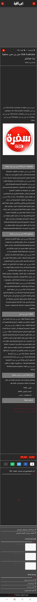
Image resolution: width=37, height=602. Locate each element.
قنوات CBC (21, 50)
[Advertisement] (18, 27)
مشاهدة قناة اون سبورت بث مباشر (13, 546)
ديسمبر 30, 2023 (18, 553)
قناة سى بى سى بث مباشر (26, 405)
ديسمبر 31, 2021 (18, 563)
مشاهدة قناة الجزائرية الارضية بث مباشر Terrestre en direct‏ (14, 556)
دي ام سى (31, 583)
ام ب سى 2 (30, 587)
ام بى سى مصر (29, 580)
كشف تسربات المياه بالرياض (25, 533)
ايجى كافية (11, 595)
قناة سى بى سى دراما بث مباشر (24, 408)
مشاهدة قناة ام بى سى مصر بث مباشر (13, 565)
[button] (26, 464)
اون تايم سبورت (29, 590)
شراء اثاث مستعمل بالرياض (25, 529)
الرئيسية (31, 50)
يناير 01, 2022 (19, 544)
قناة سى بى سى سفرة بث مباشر (24, 412)
